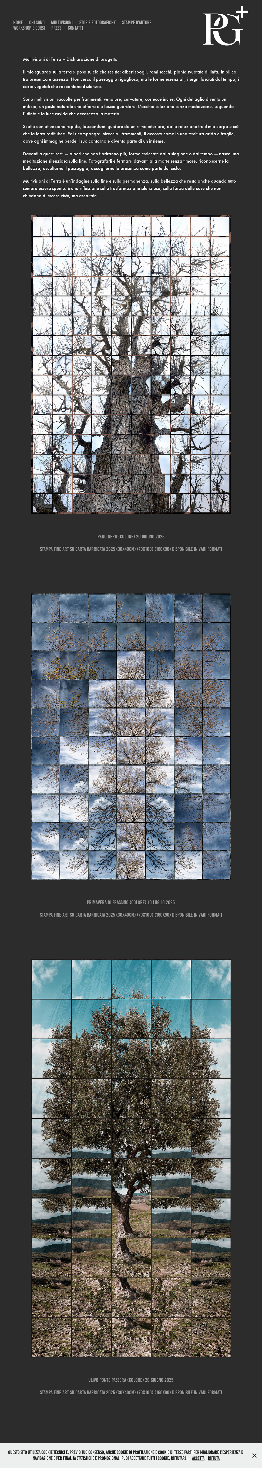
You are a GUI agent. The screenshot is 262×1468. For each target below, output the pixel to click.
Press (56, 28)
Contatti (75, 28)
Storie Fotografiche (97, 22)
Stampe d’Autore (136, 22)
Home (18, 22)
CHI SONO (37, 22)
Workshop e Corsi (29, 28)
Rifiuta (214, 1458)
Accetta (198, 1458)
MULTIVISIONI (62, 22)
